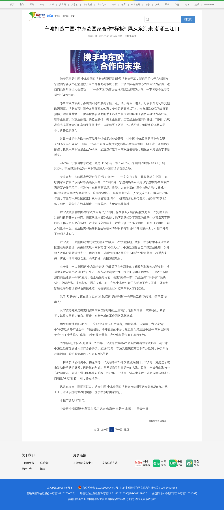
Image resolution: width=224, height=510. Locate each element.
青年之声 (101, 4)
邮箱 (42, 468)
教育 (123, 4)
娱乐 (197, 4)
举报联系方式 (109, 462)
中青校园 (135, 4)
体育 (177, 4)
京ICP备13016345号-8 (59, 487)
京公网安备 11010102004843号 (98, 487)
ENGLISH (209, 4)
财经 (51, 4)
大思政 (74, 4)
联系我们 (45, 462)
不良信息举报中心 (83, 462)
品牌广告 (27, 468)
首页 (12, 4)
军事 (167, 4)
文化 (157, 4)
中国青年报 (130, 36)
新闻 (22, 4)
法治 (114, 4)
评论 (42, 4)
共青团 (62, 4)
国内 (65, 16)
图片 (32, 4)
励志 (147, 4)
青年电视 (87, 4)
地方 (187, 4)
